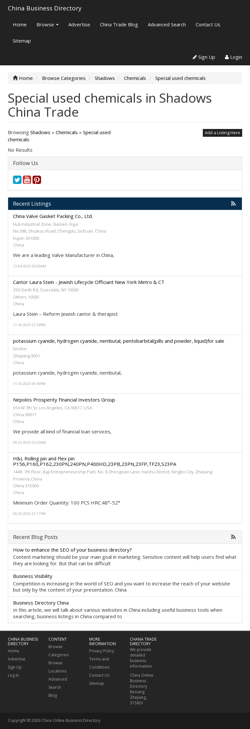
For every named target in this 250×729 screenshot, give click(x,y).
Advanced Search (167, 24)
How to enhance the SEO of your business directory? (72, 549)
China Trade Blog (119, 24)
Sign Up (204, 57)
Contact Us (208, 24)
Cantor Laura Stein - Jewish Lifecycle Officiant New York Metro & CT (88, 282)
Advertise (79, 24)
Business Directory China (41, 602)
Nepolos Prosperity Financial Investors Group (64, 399)
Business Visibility (32, 576)
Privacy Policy (101, 651)
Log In (13, 675)
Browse (47, 24)
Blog (53, 695)
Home (20, 24)
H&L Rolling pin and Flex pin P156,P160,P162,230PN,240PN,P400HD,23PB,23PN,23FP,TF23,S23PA (94, 461)
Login (233, 57)
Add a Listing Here (222, 132)
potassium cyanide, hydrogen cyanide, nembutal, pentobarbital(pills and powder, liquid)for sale (118, 341)
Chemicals (67, 132)
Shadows (40, 132)
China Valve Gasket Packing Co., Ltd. (53, 216)
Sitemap (22, 40)
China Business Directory (45, 8)
